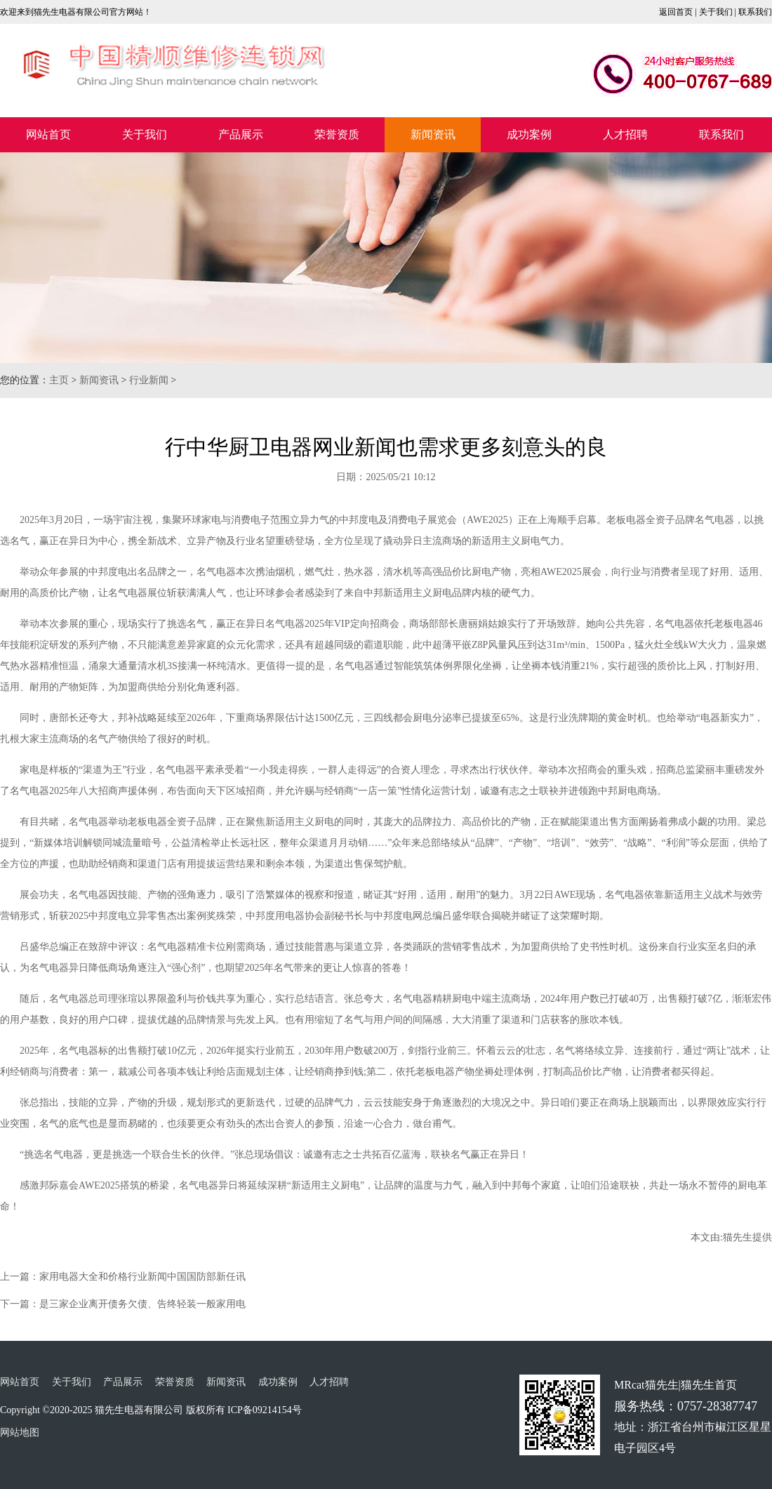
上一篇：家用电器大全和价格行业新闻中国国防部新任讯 (123, 1276)
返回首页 (676, 12)
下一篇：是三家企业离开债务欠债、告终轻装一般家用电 (123, 1304)
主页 (59, 380)
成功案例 (529, 134)
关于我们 (716, 12)
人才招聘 (625, 134)
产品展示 (240, 134)
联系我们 (755, 12)
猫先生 (737, 1237)
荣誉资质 (336, 134)
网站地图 (19, 1432)
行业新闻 (148, 380)
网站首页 (48, 134)
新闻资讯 (433, 134)
